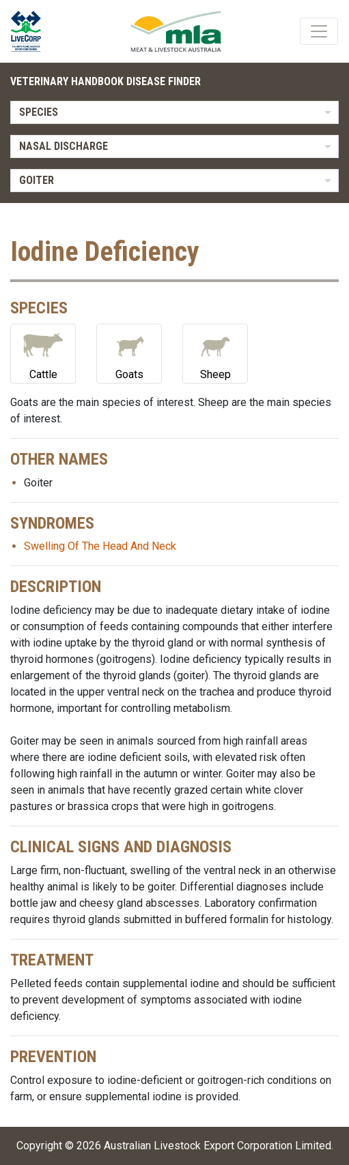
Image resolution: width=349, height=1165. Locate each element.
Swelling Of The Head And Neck (100, 546)
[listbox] (174, 112)
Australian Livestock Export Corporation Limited (217, 1145)
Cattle (43, 352)
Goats (129, 352)
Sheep (215, 352)
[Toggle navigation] (319, 31)
